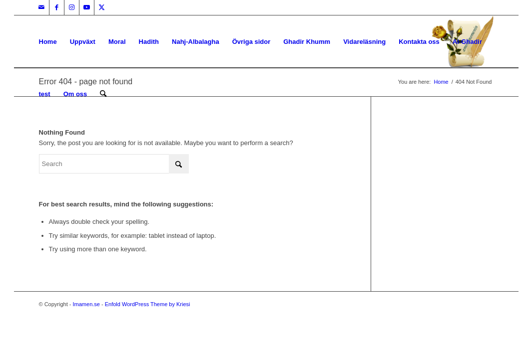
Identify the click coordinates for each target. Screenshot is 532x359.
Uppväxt (82, 41)
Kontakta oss (419, 41)
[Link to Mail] (41, 7)
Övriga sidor (251, 41)
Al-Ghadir (467, 41)
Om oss (75, 94)
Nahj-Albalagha (195, 41)
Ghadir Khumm (306, 41)
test (44, 94)
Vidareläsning (364, 41)
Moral (117, 41)
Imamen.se (86, 304)
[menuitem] (103, 94)
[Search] (103, 94)
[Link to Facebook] (56, 7)
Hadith (149, 41)
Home (48, 41)
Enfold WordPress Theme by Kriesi (147, 304)
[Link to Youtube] (86, 7)
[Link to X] (101, 7)
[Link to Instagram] (71, 7)
